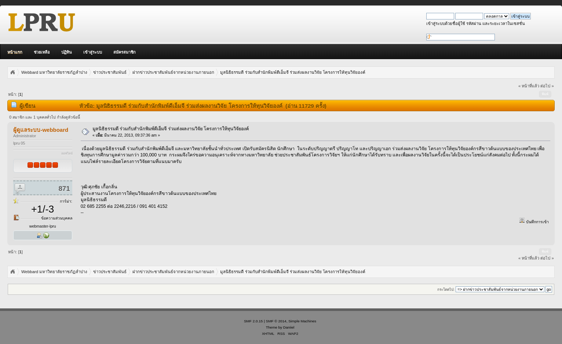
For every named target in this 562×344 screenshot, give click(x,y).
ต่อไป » (547, 86)
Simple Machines (302, 321)
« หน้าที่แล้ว (528, 86)
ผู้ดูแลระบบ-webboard (40, 130)
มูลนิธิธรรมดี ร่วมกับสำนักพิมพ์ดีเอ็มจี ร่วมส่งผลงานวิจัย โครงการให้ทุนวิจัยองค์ (170, 128)
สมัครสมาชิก (124, 52)
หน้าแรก (14, 52)
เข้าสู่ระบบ (92, 52)
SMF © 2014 (276, 321)
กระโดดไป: (446, 289)
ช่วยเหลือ (42, 52)
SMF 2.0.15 (253, 321)
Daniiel (288, 327)
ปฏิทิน (66, 52)
